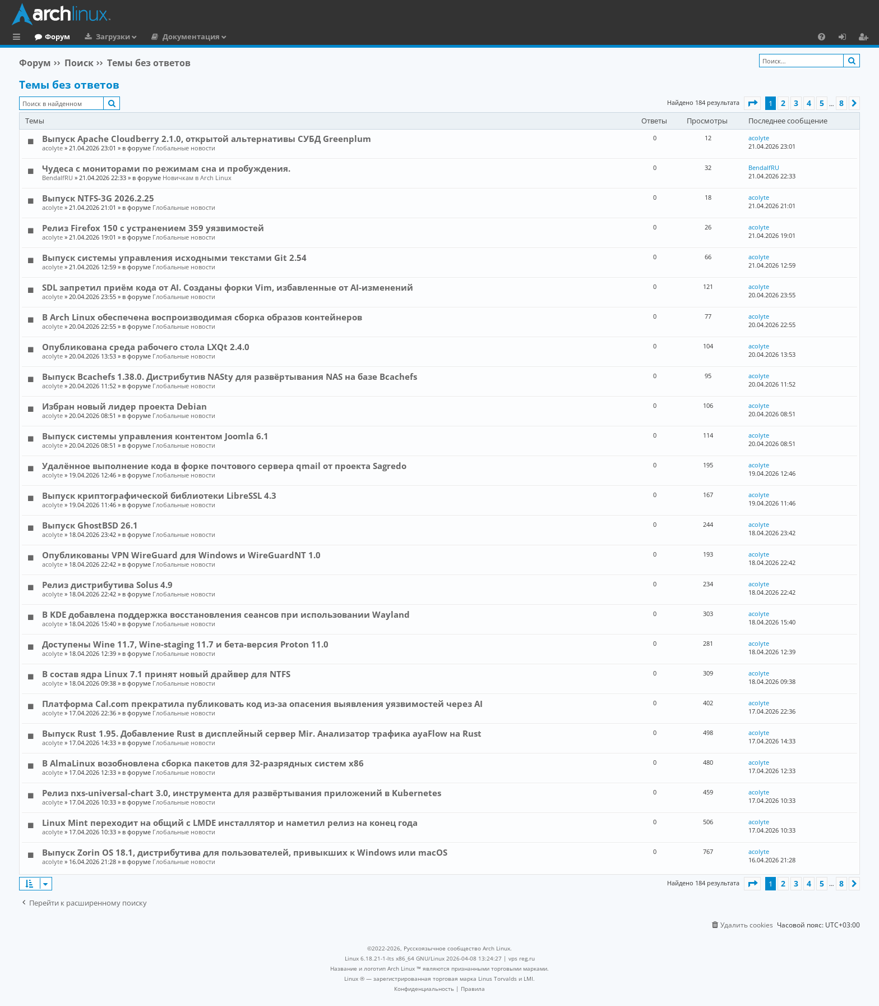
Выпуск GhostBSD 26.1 (90, 525)
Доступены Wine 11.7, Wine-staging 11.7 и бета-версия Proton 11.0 (185, 644)
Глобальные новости (183, 148)
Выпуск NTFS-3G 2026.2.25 (98, 198)
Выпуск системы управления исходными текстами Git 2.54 (174, 257)
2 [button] (783, 103)
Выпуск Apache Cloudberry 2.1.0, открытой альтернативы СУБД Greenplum (206, 138)
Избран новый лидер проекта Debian (124, 406)
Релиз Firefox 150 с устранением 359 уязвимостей (153, 227)
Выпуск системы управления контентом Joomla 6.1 (155, 436)
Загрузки (159, 36)
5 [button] (822, 103)
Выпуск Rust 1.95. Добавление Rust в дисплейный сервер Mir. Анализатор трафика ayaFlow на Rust (262, 733)
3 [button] (796, 103)
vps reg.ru (521, 958)
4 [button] (809, 103)
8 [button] (841, 103)
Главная (50, 36)
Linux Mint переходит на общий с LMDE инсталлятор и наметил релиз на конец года (230, 822)
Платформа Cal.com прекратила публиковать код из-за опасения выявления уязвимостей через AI (262, 703)
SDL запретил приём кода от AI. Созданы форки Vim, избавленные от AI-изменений (227, 287)
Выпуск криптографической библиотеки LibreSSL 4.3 (159, 495)
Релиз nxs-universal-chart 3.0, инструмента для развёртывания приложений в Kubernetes (241, 792)
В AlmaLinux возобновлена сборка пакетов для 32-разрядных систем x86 (203, 763)
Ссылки (18, 38)
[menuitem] (821, 36)
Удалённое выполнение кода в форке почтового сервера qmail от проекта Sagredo (224, 465)
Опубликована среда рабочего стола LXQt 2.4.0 (145, 346)
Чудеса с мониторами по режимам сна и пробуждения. (166, 168)
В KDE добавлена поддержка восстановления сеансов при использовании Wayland (226, 614)
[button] (752, 103)
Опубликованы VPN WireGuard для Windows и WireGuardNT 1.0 (181, 555)
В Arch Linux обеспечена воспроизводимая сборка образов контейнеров (202, 317)
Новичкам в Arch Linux (197, 177)
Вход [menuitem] (846, 38)
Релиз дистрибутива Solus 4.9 (107, 584)
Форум (103, 36)
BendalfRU (57, 177)
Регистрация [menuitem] (865, 38)
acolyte (52, 148)
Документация (237, 36)
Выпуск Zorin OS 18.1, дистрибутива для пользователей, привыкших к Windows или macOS (244, 852)
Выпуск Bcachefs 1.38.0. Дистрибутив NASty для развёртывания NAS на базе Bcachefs (229, 376)
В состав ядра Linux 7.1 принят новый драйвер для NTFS (166, 673)
